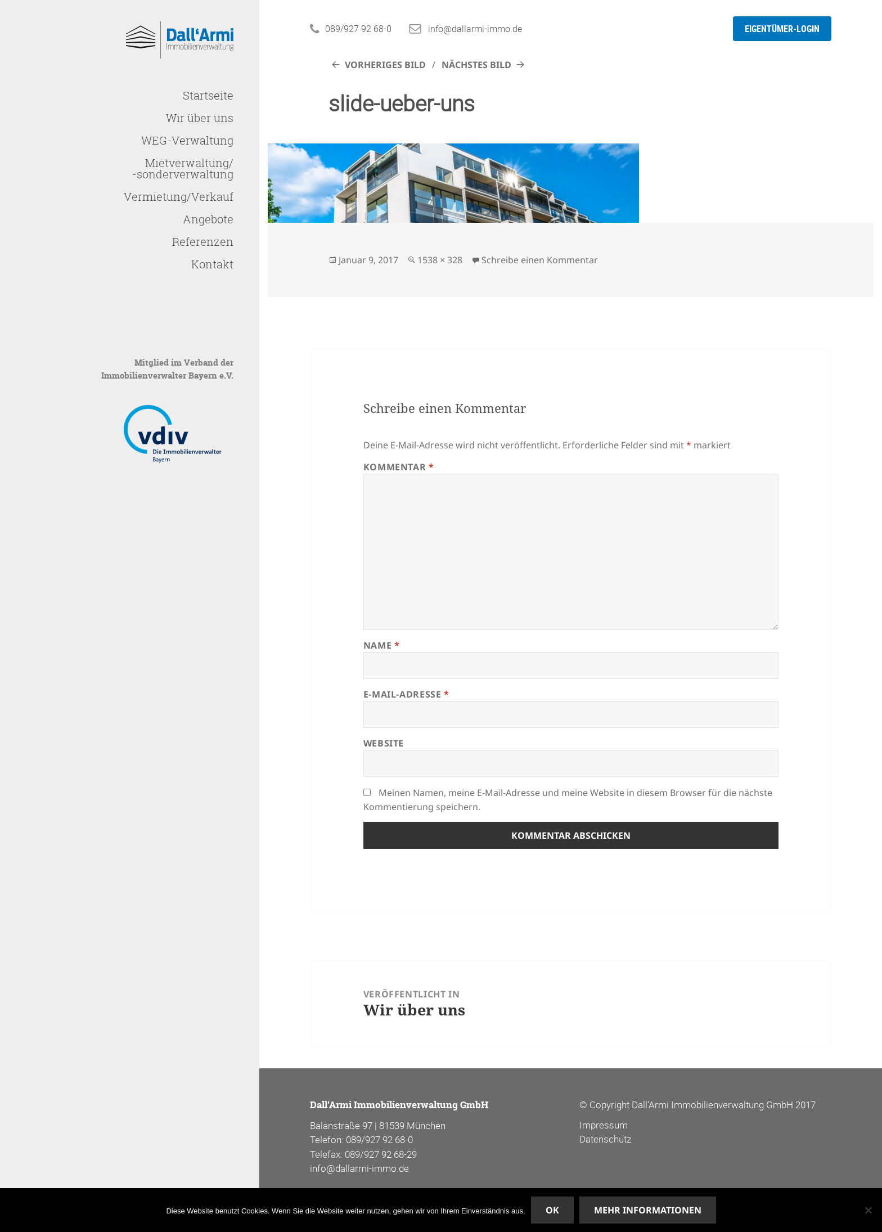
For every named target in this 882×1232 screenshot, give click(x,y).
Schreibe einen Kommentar (540, 260)
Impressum (603, 1124)
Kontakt (212, 264)
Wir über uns (199, 117)
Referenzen (202, 241)
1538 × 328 (439, 260)
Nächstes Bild (476, 65)
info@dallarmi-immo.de (475, 29)
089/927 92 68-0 (358, 29)
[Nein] (868, 1210)
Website (383, 743)
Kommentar (398, 467)
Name (381, 645)
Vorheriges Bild (385, 65)
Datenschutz (605, 1138)
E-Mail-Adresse (406, 694)
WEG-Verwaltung (187, 140)
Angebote (208, 219)
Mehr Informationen (647, 1210)
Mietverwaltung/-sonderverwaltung (182, 168)
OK (552, 1210)
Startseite (208, 95)
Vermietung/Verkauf (178, 196)
